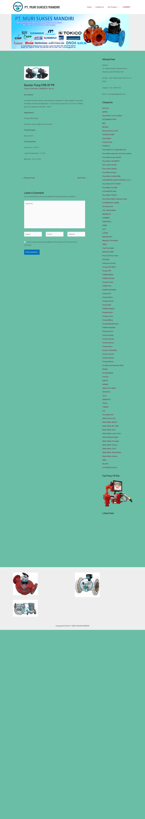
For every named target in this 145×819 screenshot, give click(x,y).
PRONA (105, 369)
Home (91, 7)
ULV (103, 411)
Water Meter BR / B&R (110, 426)
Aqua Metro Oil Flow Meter (112, 116)
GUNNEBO (126, 7)
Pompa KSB (106, 305)
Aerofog (105, 108)
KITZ (104, 229)
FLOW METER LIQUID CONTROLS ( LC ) (116, 180)
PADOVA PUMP (108, 252)
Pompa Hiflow (107, 297)
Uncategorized (107, 415)
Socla (104, 396)
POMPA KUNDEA (108, 309)
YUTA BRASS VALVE (109, 468)
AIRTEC (105, 112)
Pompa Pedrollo (108, 339)
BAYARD (105, 127)
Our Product (113, 7)
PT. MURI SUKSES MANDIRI (42, 7)
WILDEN (105, 464)
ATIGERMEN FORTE (109, 119)
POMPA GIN (106, 286)
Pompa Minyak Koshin (110, 324)
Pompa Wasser (108, 362)
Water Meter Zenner (109, 456)
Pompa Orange (107, 335)
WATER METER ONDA (110, 437)
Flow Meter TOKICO (109, 195)
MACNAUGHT (107, 237)
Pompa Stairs (107, 346)
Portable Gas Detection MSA (112, 365)
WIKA (104, 460)
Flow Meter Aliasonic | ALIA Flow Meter (116, 154)
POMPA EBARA (107, 275)
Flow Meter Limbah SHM (111, 176)
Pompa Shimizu (108, 343)
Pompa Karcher (108, 301)
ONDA (104, 244)
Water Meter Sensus (109, 445)
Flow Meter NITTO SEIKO (111, 184)
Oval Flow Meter (108, 248)
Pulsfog (105, 377)
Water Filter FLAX (108, 418)
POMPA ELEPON (108, 278)
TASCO (105, 403)
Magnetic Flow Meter (110, 240)
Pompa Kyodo (107, 312)
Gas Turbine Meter (109, 210)
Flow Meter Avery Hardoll (111, 157)
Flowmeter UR (107, 206)
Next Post (83, 178)
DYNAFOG (106, 146)
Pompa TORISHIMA (109, 350)
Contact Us (101, 7)
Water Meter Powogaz (110, 441)
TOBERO (105, 407)
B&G (104, 123)
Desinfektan (106, 138)
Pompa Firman (107, 282)
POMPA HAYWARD (109, 290)
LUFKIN (105, 233)
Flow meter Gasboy (109, 169)
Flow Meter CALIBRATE (110, 161)
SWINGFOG (106, 399)
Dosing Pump (107, 142)
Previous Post (28, 178)
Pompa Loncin (107, 316)
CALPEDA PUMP (108, 135)
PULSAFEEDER (107, 373)
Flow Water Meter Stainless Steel (114, 199)
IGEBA (104, 225)
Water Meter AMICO (109, 422)
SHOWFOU (106, 392)
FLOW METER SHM (109, 191)
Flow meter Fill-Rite (109, 165)
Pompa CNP (106, 271)
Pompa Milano (107, 320)
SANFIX (105, 381)
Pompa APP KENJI (109, 267)
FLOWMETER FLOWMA (110, 203)
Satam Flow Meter (109, 388)
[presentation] (118, 7)
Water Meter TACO (109, 449)
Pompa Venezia (108, 358)
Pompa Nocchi (107, 331)
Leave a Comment (31, 89)
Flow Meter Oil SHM (109, 188)
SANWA (105, 384)
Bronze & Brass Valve (110, 131)
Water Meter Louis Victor (111, 433)
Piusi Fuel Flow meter (110, 256)
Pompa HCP (106, 293)
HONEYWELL (107, 222)
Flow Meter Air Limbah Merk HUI (114, 150)
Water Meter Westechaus (111, 452)
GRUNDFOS (43, 89)
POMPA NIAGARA (108, 328)
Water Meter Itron (109, 430)
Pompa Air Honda (108, 263)
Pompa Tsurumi (108, 354)
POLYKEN (105, 259)
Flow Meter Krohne (109, 172)
